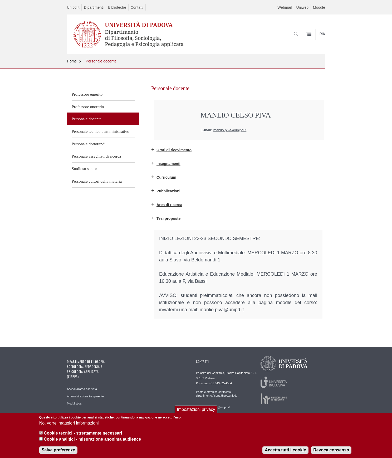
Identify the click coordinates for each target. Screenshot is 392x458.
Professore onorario (88, 106)
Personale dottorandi (89, 144)
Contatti (137, 7)
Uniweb (302, 7)
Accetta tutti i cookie (285, 450)
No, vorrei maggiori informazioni (69, 423)
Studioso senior (84, 168)
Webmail (284, 7)
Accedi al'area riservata (82, 389)
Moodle (319, 7)
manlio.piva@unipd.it (230, 130)
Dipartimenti (94, 7)
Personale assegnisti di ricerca (96, 156)
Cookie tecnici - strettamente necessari (83, 433)
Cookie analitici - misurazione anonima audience (92, 439)
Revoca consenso (331, 450)
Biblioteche (117, 7)
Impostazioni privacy (196, 409)
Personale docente (101, 61)
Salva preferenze (58, 450)
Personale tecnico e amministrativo (100, 131)
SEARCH (315, 41)
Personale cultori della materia (97, 181)
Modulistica (74, 403)
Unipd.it (73, 7)
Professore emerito (87, 94)
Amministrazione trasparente (85, 396)
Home (72, 61)
